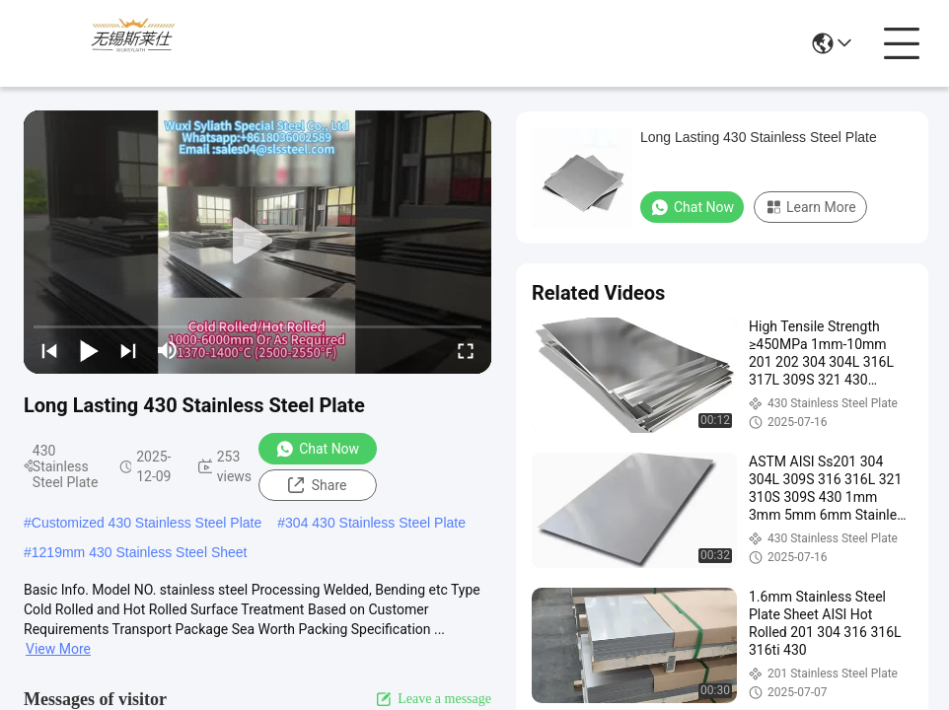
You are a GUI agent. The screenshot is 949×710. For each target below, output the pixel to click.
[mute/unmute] (167, 350)
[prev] (49, 350)
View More (58, 649)
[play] (257, 241)
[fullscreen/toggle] (465, 350)
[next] (128, 350)
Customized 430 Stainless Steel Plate (146, 523)
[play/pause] (89, 350)
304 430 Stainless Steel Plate (375, 523)
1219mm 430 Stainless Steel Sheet (140, 552)
